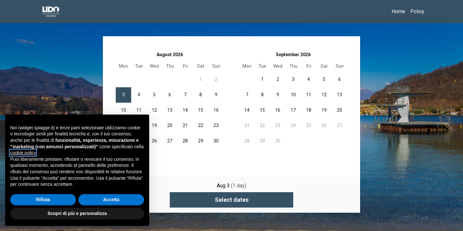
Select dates (232, 199)
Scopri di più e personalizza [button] (77, 213)
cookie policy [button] (23, 152)
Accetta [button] (111, 199)
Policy (417, 11)
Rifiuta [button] (43, 199)
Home (398, 11)
